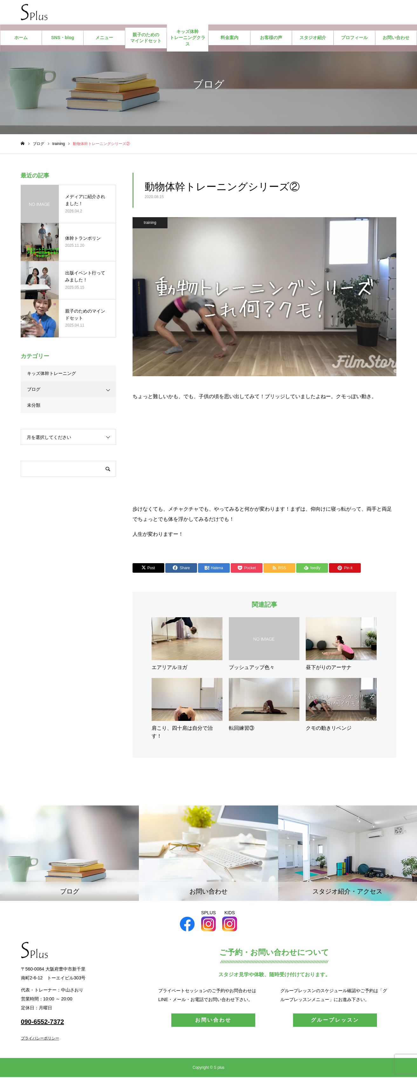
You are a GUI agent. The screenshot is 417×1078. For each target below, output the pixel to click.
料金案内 (229, 38)
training (150, 223)
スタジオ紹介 (312, 38)
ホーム (21, 38)
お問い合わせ (396, 38)
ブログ (33, 390)
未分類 (33, 406)
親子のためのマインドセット (145, 39)
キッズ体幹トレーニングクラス (187, 38)
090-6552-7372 (42, 1022)
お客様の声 (271, 38)
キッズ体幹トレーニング (51, 374)
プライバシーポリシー (40, 1039)
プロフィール (354, 38)
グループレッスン (335, 1021)
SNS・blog (62, 38)
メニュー (104, 38)
